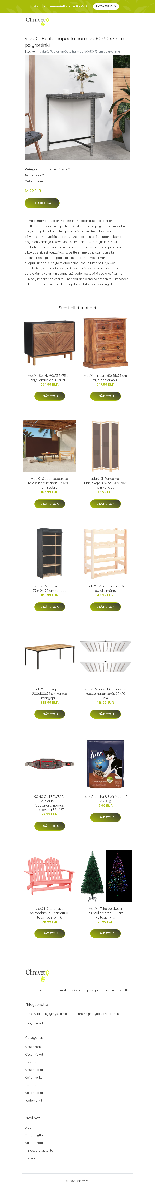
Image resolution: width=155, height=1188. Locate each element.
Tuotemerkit (52, 169)
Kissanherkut (34, 1047)
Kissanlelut (32, 1062)
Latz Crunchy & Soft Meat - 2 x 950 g (105, 799)
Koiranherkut (34, 1077)
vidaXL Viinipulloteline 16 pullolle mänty (106, 588)
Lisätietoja (42, 203)
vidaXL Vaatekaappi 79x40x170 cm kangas (49, 588)
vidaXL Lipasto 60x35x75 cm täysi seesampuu (105, 378)
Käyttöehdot (34, 1143)
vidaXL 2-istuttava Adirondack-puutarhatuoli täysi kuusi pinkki (49, 912)
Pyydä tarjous (106, 6)
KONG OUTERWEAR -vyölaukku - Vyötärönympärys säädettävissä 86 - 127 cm (49, 803)
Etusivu (30, 51)
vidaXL (67, 169)
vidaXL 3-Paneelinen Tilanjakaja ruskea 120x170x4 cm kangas (105, 483)
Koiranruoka (34, 1093)
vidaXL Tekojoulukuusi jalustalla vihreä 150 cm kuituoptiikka (105, 912)
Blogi (28, 1127)
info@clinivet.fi (35, 1023)
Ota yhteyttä (34, 1135)
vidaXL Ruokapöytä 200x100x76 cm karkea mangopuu (49, 693)
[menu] (126, 21)
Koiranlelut (32, 1085)
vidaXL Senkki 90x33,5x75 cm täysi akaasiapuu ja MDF (49, 378)
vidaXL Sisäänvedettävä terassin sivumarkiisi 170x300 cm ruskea (49, 483)
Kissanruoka (34, 1070)
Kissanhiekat (34, 1054)
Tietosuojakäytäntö (39, 1150)
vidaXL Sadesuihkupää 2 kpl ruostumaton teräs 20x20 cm (105, 693)
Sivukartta (32, 1158)
